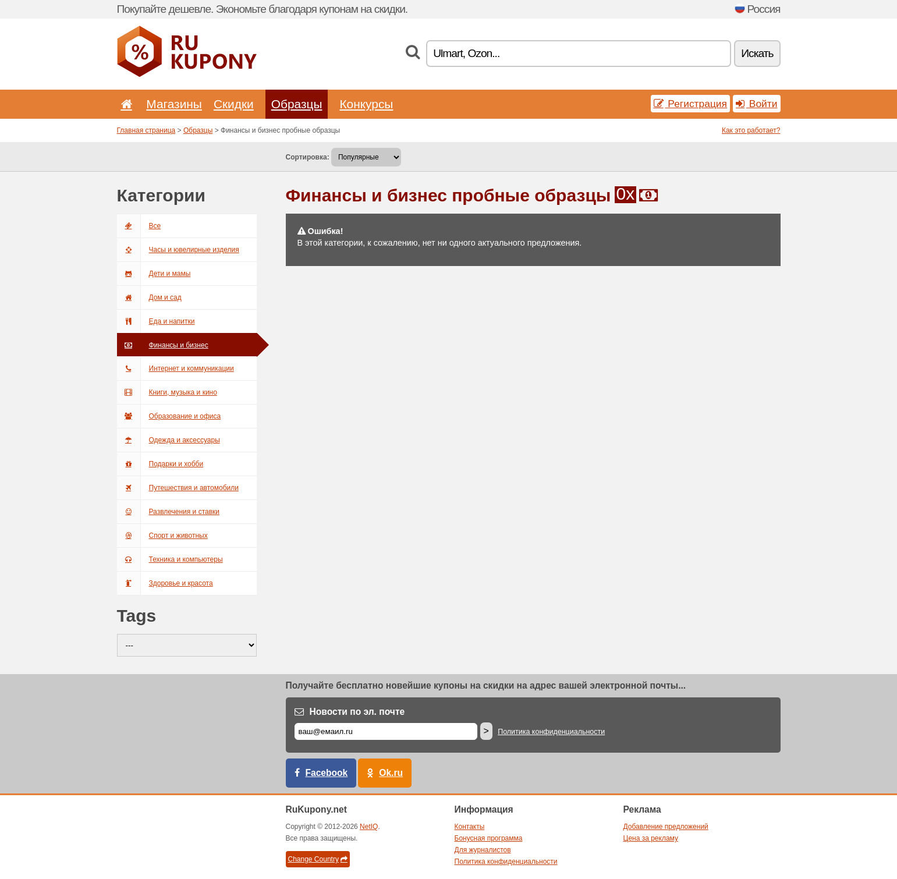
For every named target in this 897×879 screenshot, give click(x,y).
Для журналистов (483, 850)
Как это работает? (751, 130)
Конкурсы (366, 104)
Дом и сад (149, 297)
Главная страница (146, 130)
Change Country (318, 859)
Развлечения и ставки (168, 511)
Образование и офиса (169, 416)
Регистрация (691, 103)
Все (139, 226)
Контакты (470, 827)
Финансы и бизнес (162, 345)
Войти (757, 103)
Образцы (296, 104)
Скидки (234, 104)
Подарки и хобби (160, 464)
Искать (757, 53)
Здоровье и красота (165, 583)
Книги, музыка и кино (167, 392)
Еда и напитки (156, 321)
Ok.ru (391, 773)
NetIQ (369, 827)
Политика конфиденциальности (551, 732)
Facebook (327, 773)
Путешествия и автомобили (178, 487)
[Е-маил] (386, 731)
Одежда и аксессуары (168, 440)
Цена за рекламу (651, 838)
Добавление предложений (665, 827)
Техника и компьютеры (170, 559)
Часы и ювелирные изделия (178, 249)
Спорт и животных (162, 535)
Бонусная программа (489, 838)
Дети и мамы (154, 273)
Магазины (174, 104)
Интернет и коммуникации (175, 368)
